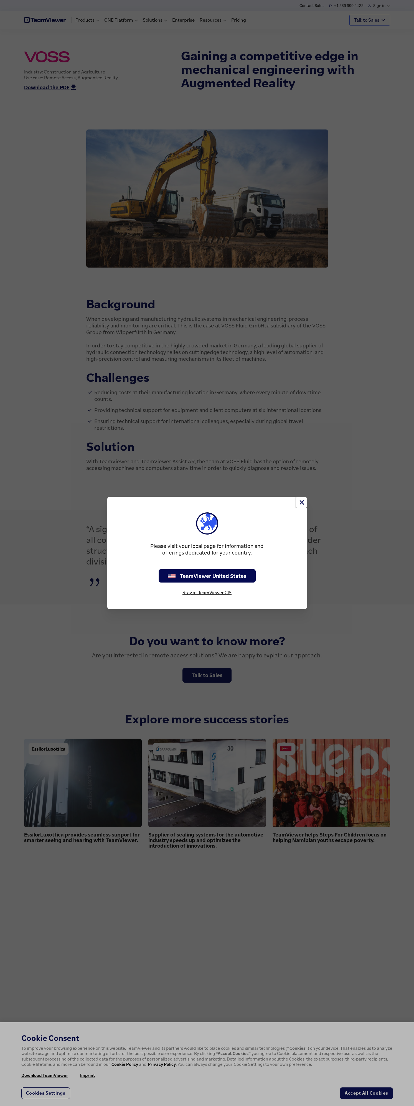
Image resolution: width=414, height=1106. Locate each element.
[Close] (301, 502)
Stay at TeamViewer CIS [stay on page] (207, 592)
